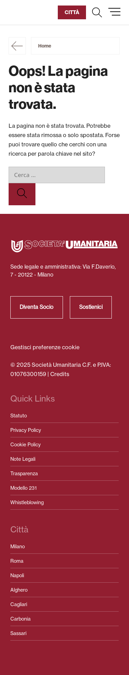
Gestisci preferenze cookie (44, 347)
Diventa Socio (36, 307)
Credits (59, 374)
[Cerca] (22, 194)
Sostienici (91, 307)
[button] (97, 12)
